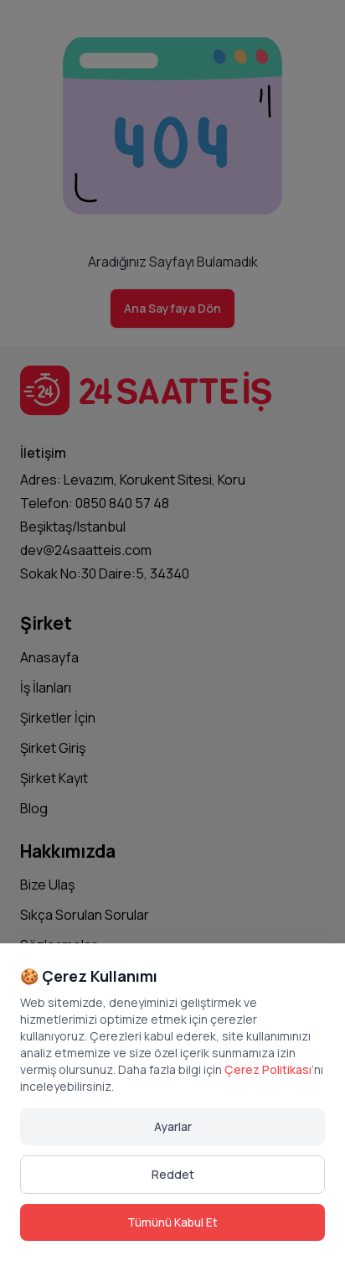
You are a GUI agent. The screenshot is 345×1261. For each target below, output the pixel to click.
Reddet (173, 1174)
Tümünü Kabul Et (172, 1222)
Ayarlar (173, 1126)
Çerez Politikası (268, 1069)
